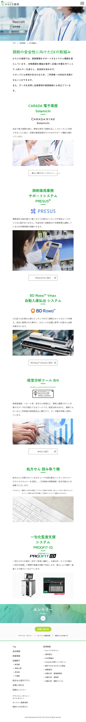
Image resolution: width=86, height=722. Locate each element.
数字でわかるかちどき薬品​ (55, 666)
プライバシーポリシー (25, 635)
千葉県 (17, 676)
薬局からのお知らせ (61, 635)
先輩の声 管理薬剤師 (53, 673)
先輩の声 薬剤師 (52, 677)
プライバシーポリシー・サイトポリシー (22, 697)
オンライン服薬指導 (43, 635)
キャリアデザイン (52, 650)
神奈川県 (18, 668)
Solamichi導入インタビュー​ (56, 662)
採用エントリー (19, 689)
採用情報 (47, 646)
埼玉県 (17, 672)
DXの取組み (49, 658)
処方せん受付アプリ (21, 680)
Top (14, 646)
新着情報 (16, 655)
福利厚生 (48, 654)
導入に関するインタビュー (44, 173)
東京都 (17, 664)
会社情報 (16, 651)
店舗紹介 (16, 660)
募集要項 (48, 669)
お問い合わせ (43, 629)
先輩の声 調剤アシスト (54, 681)
